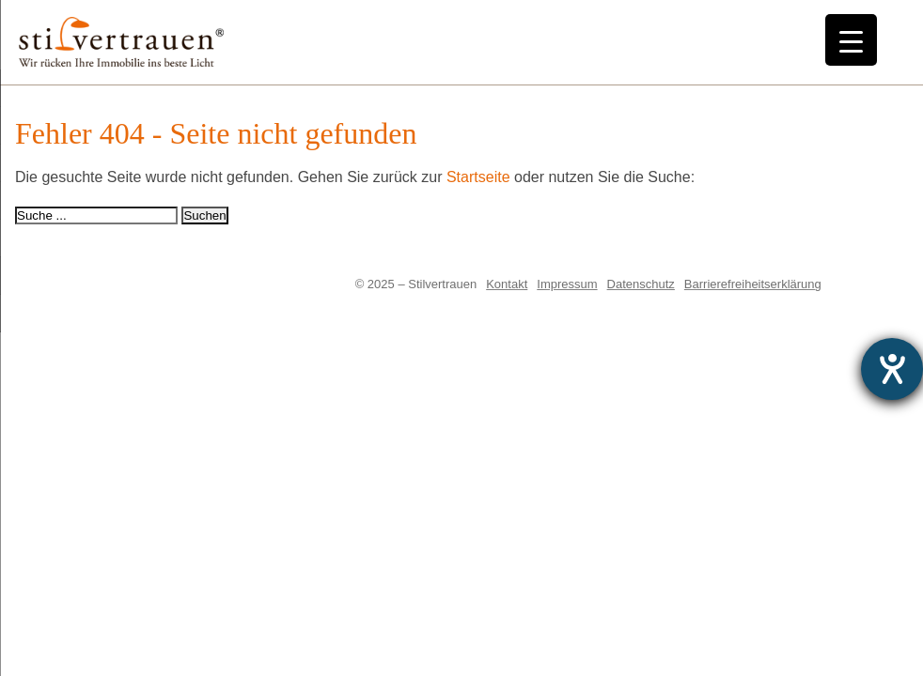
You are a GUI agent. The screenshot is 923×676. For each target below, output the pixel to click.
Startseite (478, 177)
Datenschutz (641, 284)
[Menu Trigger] (851, 40)
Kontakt (506, 284)
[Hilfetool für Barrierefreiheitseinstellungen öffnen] (892, 369)
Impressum (567, 284)
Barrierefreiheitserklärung (752, 284)
